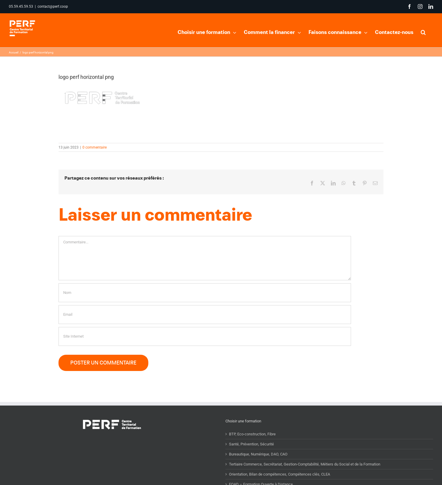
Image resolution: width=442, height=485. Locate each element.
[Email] (204, 326)
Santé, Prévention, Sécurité (251, 456)
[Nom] (204, 304)
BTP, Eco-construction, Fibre (252, 445)
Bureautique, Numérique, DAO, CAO (258, 466)
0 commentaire (94, 159)
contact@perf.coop (53, 6)
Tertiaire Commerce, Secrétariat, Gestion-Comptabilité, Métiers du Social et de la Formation (304, 476)
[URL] (204, 347)
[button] (423, 31)
